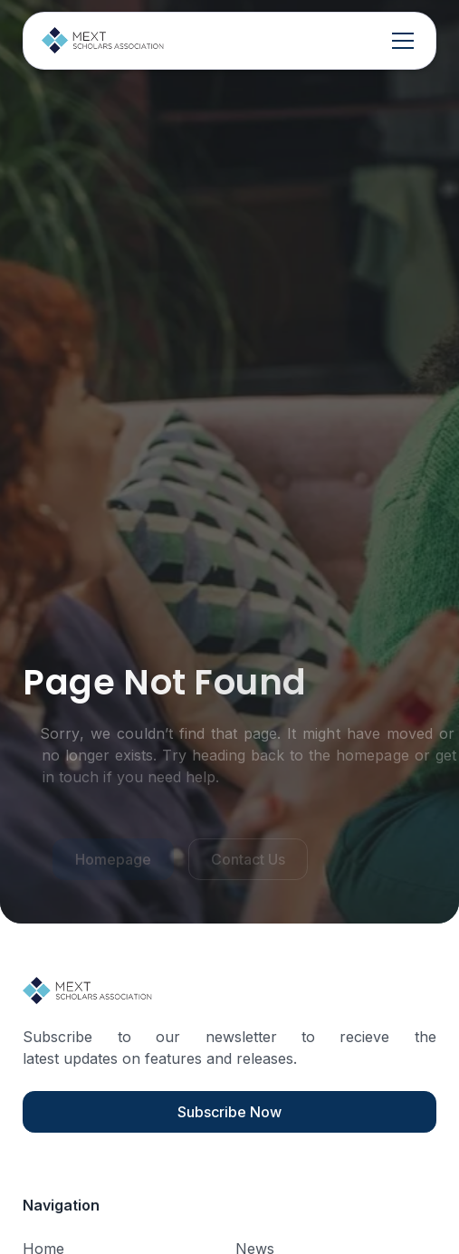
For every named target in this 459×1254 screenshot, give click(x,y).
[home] (103, 40)
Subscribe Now (229, 1112)
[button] (399, 40)
